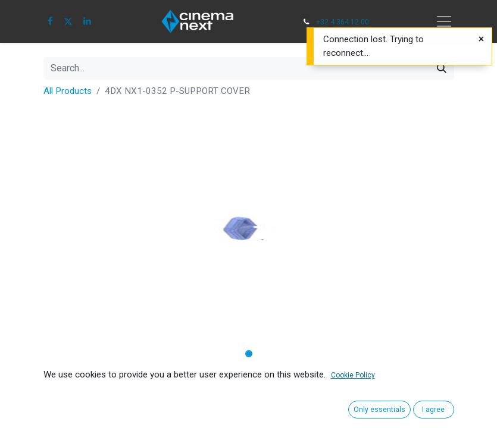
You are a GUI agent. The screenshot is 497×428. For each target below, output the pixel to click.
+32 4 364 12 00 (342, 22)
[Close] (481, 39)
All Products (67, 91)
